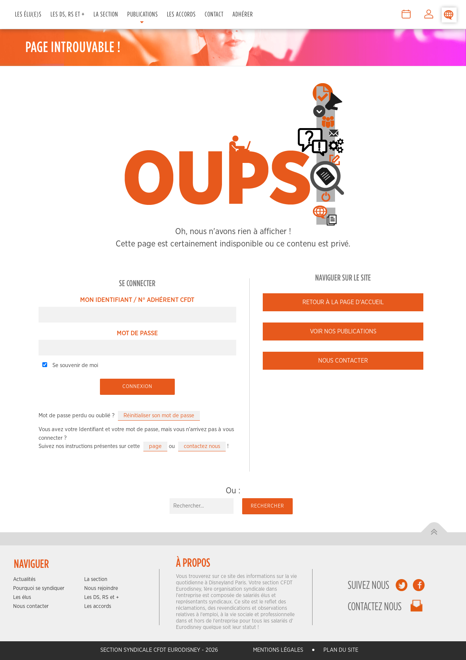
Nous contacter (343, 361)
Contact (214, 14)
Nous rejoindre (101, 588)
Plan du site (340, 650)
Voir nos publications (343, 331)
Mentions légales (278, 650)
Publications (142, 14)
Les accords (97, 606)
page (155, 446)
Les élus (22, 597)
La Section (106, 14)
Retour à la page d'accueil (343, 302)
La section (95, 579)
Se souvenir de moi (70, 365)
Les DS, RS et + (68, 14)
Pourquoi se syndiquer (38, 588)
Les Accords (181, 14)
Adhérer (242, 14)
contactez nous (202, 446)
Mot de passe (137, 333)
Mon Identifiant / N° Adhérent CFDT (137, 300)
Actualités (24, 579)
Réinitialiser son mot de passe (159, 415)
